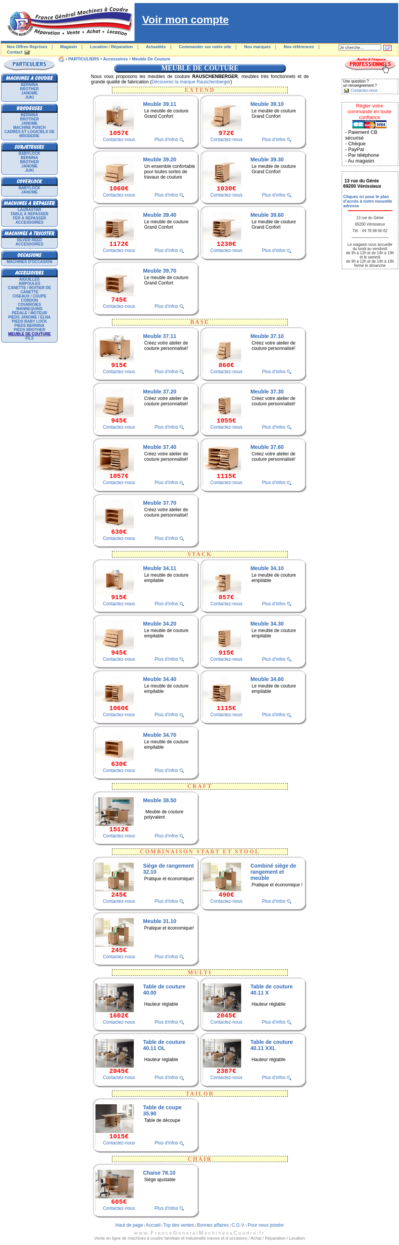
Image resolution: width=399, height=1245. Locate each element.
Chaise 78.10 (159, 1173)
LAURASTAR (29, 210)
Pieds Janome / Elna (29, 317)
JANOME (29, 93)
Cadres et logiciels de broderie (29, 134)
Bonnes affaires (213, 1225)
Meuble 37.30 (267, 391)
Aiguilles (29, 279)
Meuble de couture (151, 59)
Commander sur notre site (205, 46)
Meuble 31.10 (159, 921)
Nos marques (257, 46)
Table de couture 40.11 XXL (271, 1045)
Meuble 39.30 (267, 159)
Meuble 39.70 (159, 271)
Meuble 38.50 (159, 800)
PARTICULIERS (83, 59)
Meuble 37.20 (159, 391)
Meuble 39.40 (159, 215)
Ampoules (30, 283)
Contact (15, 52)
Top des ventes (178, 1225)
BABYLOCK (30, 153)
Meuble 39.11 (159, 104)
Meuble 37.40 (159, 447)
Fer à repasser (29, 218)
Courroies (29, 304)
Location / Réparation (111, 46)
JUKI (29, 97)
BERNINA (29, 85)
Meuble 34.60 (267, 679)
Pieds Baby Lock (29, 321)
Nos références (299, 46)
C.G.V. (238, 1225)
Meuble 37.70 (159, 503)
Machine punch (29, 127)
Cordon (29, 300)
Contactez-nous (119, 139)
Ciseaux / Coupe (29, 296)
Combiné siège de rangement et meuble (273, 872)
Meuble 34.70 (159, 735)
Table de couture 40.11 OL (164, 1045)
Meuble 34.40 (159, 679)
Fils (29, 338)
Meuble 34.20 (159, 624)
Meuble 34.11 (159, 568)
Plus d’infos (166, 139)
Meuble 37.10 (267, 336)
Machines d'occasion (29, 262)
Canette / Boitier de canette (29, 290)
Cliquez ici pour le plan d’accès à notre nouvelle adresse (367, 201)
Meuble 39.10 (267, 104)
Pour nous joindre (266, 1225)
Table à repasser (29, 214)
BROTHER (29, 89)
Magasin (68, 46)
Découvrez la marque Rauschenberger (191, 82)
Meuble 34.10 (267, 568)
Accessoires (30, 222)
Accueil (153, 1225)
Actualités (156, 46)
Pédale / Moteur (29, 313)
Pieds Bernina (29, 325)
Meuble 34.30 (267, 624)
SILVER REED (29, 240)
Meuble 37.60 (267, 447)
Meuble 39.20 (159, 159)
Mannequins (29, 309)
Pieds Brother (29, 330)
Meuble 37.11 (159, 336)
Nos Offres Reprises (27, 46)
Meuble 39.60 (267, 215)
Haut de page (129, 1225)
